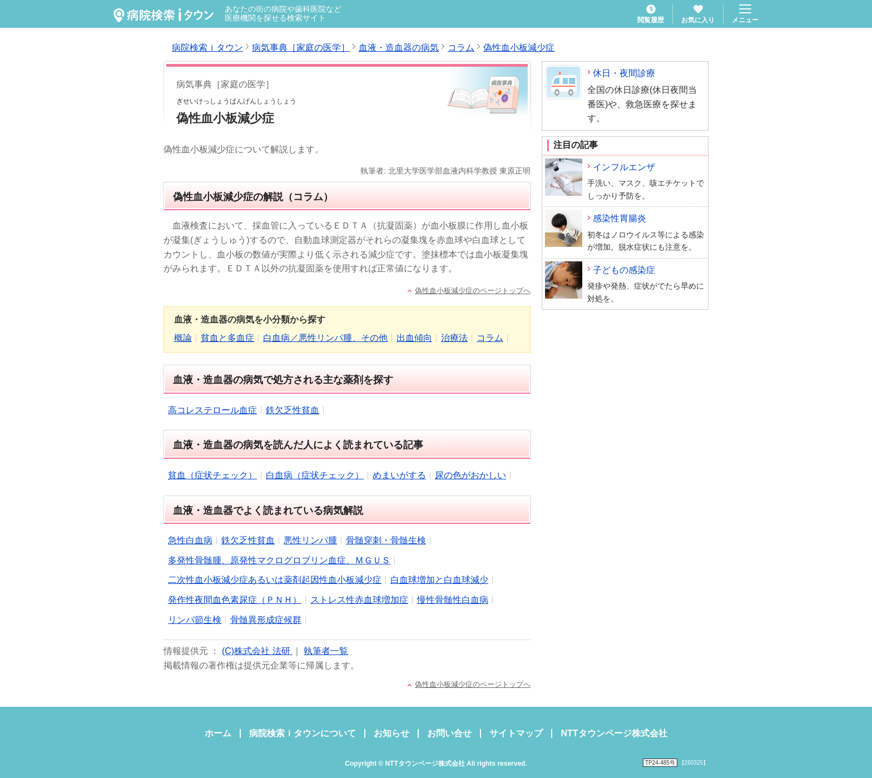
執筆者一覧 (326, 651)
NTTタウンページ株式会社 (614, 733)
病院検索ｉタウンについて (302, 733)
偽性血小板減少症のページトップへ (473, 290)
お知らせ (391, 733)
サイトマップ (516, 733)
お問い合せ (449, 733)
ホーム (218, 733)
